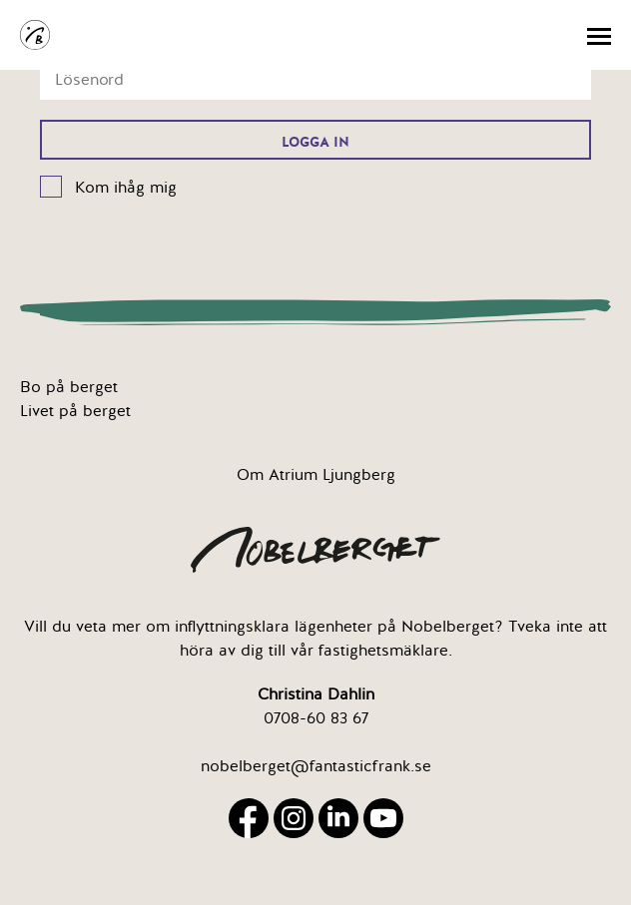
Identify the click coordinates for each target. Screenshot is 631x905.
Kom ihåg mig (126, 188)
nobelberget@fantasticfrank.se (316, 766)
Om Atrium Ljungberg (316, 475)
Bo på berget (69, 387)
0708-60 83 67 (316, 718)
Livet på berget (75, 411)
